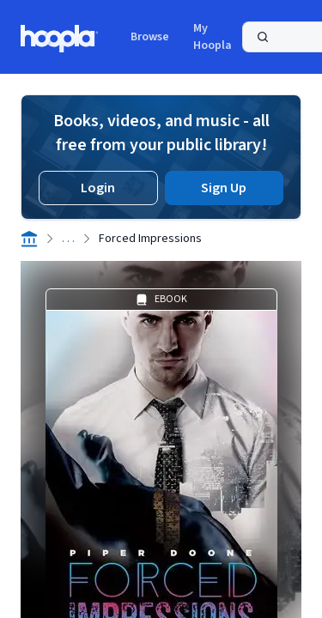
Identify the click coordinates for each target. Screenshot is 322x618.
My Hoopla (212, 37)
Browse (150, 36)
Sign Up (223, 188)
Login (98, 188)
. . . (68, 238)
